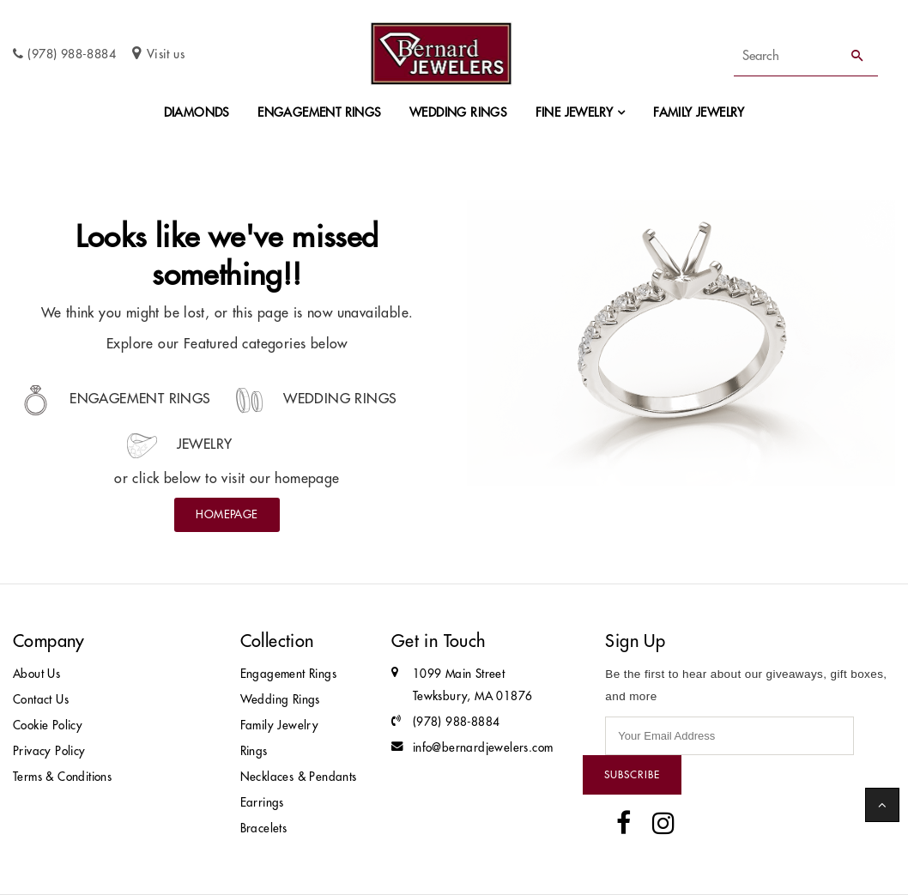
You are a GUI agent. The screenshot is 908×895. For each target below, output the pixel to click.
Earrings (262, 802)
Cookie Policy (47, 725)
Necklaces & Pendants (298, 777)
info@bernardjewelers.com (483, 748)
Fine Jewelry (575, 112)
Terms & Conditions (62, 777)
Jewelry (179, 443)
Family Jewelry (699, 112)
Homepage (226, 514)
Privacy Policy (49, 751)
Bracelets (264, 828)
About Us (36, 674)
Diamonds (197, 112)
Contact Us (41, 699)
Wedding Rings (458, 112)
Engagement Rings (319, 112)
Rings (254, 751)
